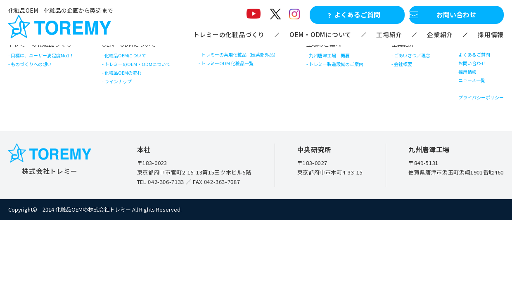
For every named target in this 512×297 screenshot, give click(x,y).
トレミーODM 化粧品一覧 (232, 72)
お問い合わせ (464, 72)
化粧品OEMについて (130, 58)
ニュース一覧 (464, 102)
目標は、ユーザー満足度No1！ (51, 58)
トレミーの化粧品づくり (229, 34)
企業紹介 (440, 34)
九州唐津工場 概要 (336, 58)
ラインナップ (122, 103)
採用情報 (491, 34)
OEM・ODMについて (320, 34)
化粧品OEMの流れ (128, 88)
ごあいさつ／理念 (414, 58)
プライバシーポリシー (476, 126)
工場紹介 (389, 34)
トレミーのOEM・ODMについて (145, 73)
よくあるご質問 (467, 57)
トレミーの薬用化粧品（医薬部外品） (248, 57)
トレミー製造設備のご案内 (344, 73)
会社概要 (403, 73)
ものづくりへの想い (37, 73)
